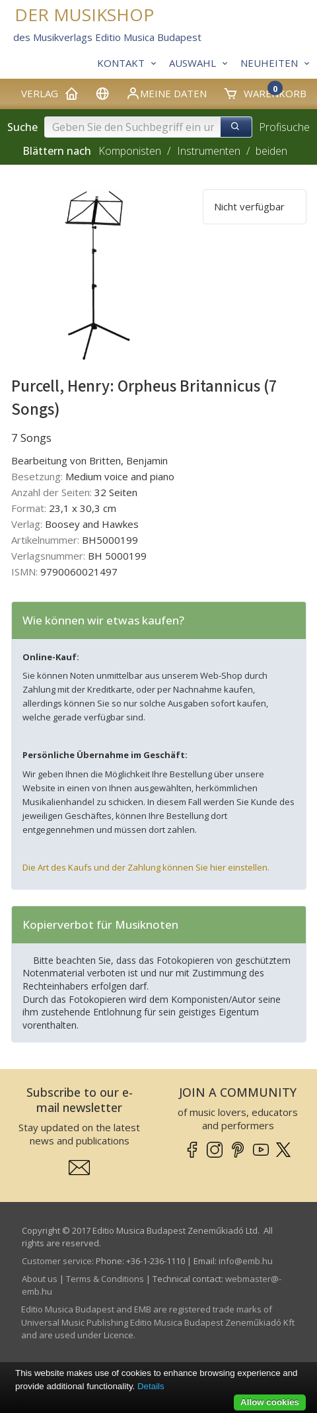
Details (150, 1386)
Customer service (57, 1261)
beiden (271, 151)
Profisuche (284, 127)
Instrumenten (208, 151)
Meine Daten (166, 93)
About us (39, 1279)
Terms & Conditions (105, 1279)
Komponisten (129, 151)
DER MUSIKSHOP (84, 15)
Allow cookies (269, 1402)
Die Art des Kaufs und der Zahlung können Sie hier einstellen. (145, 867)
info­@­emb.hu (246, 1261)
